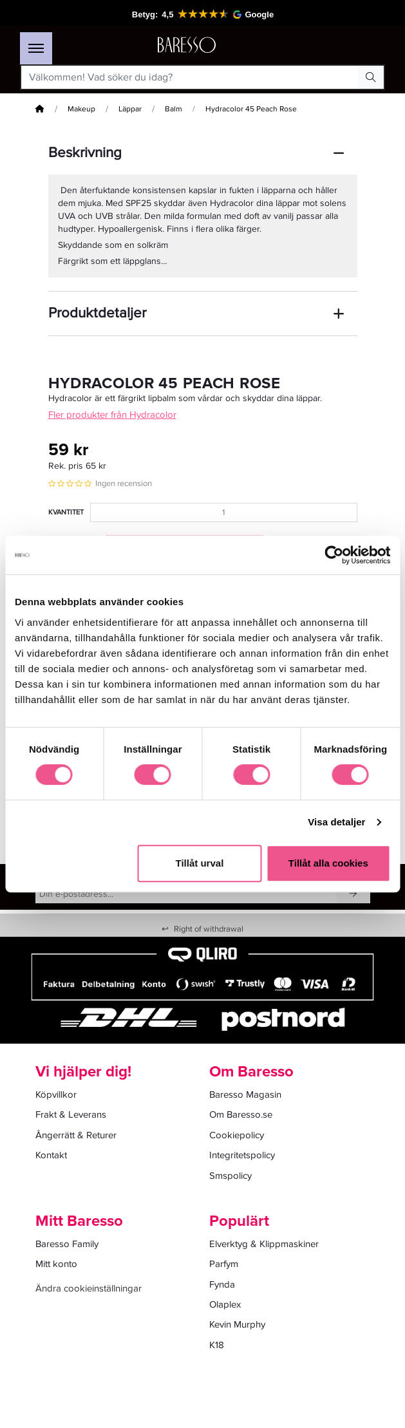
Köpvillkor (56, 1094)
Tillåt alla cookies (328, 863)
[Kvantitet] (223, 512)
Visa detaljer (336, 821)
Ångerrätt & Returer (76, 1135)
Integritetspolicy (242, 1155)
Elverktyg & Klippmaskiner (264, 1244)
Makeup (81, 109)
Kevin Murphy (237, 1324)
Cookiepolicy (236, 1135)
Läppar (130, 109)
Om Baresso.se (240, 1114)
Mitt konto (56, 1264)
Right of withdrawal (202, 929)
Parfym (223, 1264)
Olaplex (225, 1304)
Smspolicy (230, 1175)
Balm (173, 109)
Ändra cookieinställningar (88, 1288)
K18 (216, 1345)
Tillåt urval (200, 863)
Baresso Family (67, 1244)
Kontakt (51, 1155)
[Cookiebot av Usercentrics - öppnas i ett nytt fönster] (334, 555)
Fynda (222, 1284)
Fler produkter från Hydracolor (112, 414)
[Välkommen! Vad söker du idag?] (189, 77)
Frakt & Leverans (70, 1114)
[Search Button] (371, 77)
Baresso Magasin (245, 1094)
